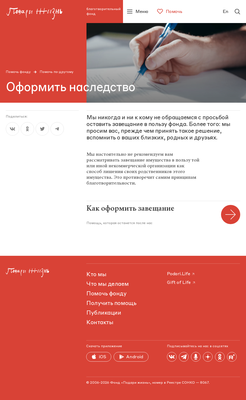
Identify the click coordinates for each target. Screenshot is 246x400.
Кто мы (96, 275)
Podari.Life (181, 274)
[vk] (12, 129)
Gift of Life (181, 283)
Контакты (99, 323)
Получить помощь (111, 303)
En (225, 12)
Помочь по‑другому (57, 72)
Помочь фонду (18, 72)
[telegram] (57, 129)
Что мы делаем (107, 284)
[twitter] (42, 129)
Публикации (103, 313)
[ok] (27, 129)
